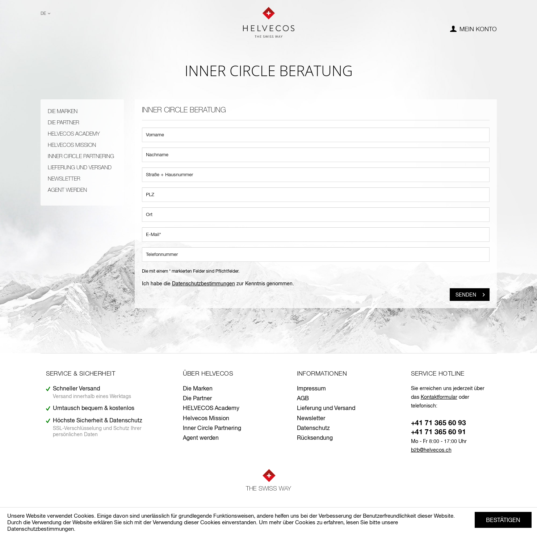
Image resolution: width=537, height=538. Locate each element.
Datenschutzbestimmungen (203, 283)
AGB (303, 399)
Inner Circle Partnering (81, 156)
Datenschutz (313, 428)
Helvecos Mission (72, 145)
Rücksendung (315, 438)
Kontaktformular (439, 397)
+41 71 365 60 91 (438, 432)
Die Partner (63, 122)
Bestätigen (503, 520)
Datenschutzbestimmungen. (41, 529)
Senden (470, 293)
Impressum (311, 389)
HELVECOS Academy (74, 134)
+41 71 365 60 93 (438, 423)
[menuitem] (473, 29)
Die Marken (62, 111)
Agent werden (67, 190)
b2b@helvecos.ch (431, 450)
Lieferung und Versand (80, 167)
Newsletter (64, 179)
